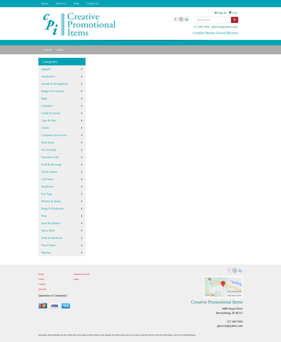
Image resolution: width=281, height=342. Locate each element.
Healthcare (47, 186)
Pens (44, 215)
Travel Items (48, 245)
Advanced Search (81, 274)
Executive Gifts (50, 157)
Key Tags (46, 193)
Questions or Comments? (52, 295)
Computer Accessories (54, 135)
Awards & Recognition (54, 83)
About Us (60, 3)
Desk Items (47, 142)
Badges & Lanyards (52, 91)
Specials (42, 289)
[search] (234, 20)
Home (44, 3)
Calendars (47, 105)
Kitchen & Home (51, 201)
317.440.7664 (201, 26)
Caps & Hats (48, 120)
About (41, 279)
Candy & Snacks (51, 113)
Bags (44, 98)
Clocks (45, 127)
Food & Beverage (51, 164)
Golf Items (47, 179)
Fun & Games (49, 171)
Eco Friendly (48, 149)
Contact (42, 284)
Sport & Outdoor (51, 223)
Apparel (46, 69)
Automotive (48, 76)
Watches (46, 252)
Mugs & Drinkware (52, 208)
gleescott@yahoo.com (224, 26)
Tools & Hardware (52, 237)
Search (48, 49)
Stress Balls (48, 230)
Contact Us (92, 3)
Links (60, 49)
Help (76, 3)
